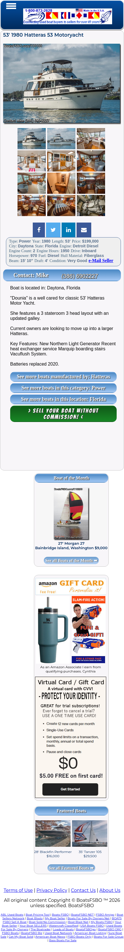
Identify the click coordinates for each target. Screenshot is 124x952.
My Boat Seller (55, 918)
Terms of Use (18, 890)
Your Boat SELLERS (33, 925)
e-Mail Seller (101, 260)
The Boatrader (41, 929)
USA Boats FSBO (92, 925)
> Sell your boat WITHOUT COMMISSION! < (63, 414)
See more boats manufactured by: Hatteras (63, 376)
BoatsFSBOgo (86, 929)
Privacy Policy (51, 890)
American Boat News (50, 936)
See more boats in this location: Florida (63, 399)
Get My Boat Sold (21, 936)
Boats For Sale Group (108, 936)
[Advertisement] (62, 449)
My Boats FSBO (101, 922)
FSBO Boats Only (80, 936)
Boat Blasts (35, 918)
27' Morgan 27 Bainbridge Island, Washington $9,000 (71, 545)
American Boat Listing (90, 933)
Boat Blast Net (78, 922)
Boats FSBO (60, 914)
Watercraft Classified (63, 925)
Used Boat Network (58, 933)
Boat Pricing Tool (38, 914)
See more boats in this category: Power (63, 388)
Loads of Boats (63, 929)
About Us (109, 890)
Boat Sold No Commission (47, 922)
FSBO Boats (10, 933)
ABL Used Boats (12, 914)
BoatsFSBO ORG (109, 929)
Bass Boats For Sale (63, 940)
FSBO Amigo (105, 914)
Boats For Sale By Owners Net (89, 918)
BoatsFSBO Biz (31, 933)
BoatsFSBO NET (82, 914)
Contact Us (83, 890)
